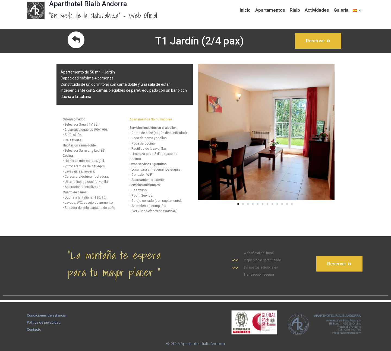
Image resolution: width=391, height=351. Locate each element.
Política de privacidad (44, 322)
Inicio (245, 10)
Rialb (295, 10)
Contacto (34, 329)
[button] (238, 206)
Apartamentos (270, 10)
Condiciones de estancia (46, 315)
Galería (341, 10)
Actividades (317, 10)
